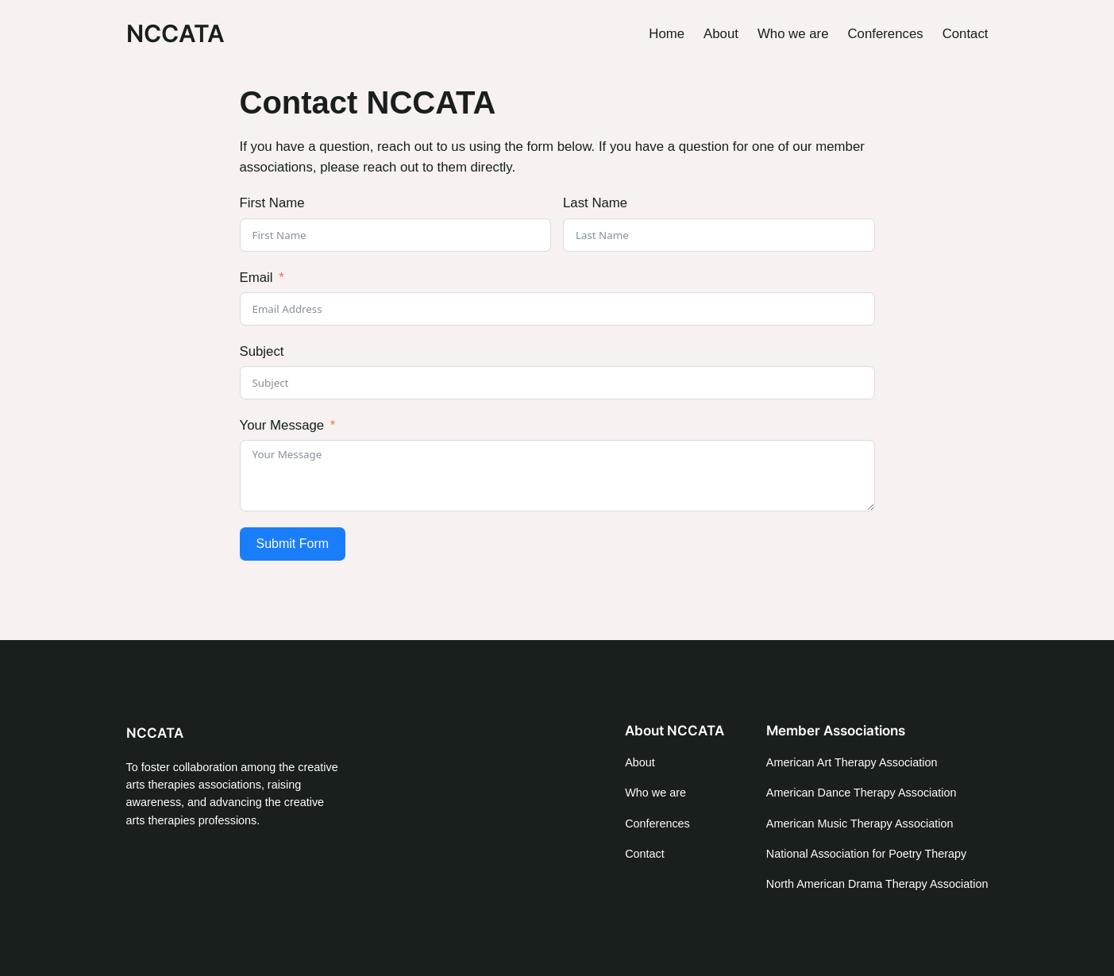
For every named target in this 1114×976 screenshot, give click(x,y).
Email (256, 277)
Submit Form (293, 543)
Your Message (282, 425)
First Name (272, 202)
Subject (262, 351)
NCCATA (175, 33)
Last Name (595, 202)
